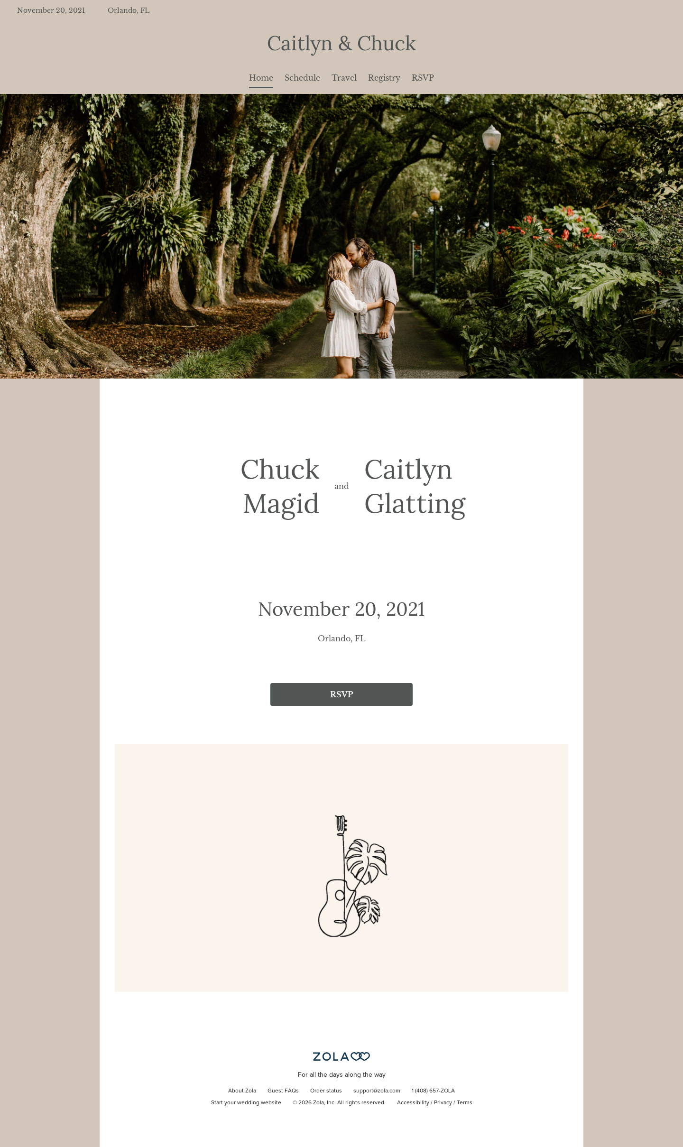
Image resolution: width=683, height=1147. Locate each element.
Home (261, 78)
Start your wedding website (246, 1103)
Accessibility (413, 1103)
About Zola (242, 1091)
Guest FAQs (283, 1091)
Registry (384, 78)
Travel (344, 78)
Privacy (443, 1103)
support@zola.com (376, 1091)
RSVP (423, 78)
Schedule (302, 78)
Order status (326, 1091)
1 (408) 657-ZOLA (433, 1091)
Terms (464, 1103)
